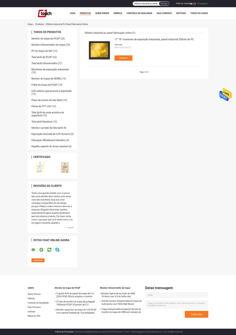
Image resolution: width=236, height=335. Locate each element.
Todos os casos (199, 13)
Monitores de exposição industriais (50, 69)
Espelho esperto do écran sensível (49, 146)
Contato (123, 58)
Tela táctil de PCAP (41, 57)
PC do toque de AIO (41, 51)
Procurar (164, 4)
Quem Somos (102, 13)
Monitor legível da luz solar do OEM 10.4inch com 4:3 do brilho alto (118, 295)
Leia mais (118, 45)
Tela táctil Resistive (41, 121)
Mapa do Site (34, 316)
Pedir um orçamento (184, 3)
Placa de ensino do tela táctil (46, 100)
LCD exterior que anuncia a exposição (51, 91)
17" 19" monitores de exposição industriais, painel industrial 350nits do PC (154, 39)
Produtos (85, 13)
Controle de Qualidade (139, 13)
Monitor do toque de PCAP (45, 38)
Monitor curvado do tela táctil (47, 127)
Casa (72, 13)
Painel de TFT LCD (41, 106)
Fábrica (118, 13)
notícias (181, 13)
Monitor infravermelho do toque (48, 44)
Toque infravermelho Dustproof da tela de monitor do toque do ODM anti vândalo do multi (121, 311)
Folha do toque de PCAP (44, 84)
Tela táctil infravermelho (44, 63)
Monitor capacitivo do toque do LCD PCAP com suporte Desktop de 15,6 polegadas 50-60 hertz (76, 312)
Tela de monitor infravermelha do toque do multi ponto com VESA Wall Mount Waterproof (121, 303)
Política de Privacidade (64, 332)
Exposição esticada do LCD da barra (50, 134)
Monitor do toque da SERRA (46, 78)
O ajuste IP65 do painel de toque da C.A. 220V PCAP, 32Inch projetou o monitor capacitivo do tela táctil (75, 295)
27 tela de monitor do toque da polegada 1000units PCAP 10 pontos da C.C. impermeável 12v (75, 303)
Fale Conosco (164, 13)
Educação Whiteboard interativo (48, 140)
